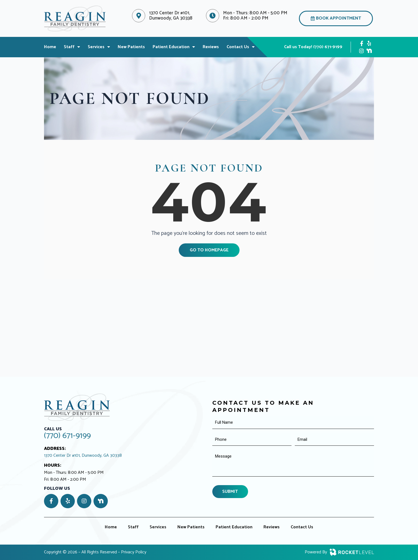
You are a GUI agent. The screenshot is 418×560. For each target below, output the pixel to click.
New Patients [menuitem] (131, 47)
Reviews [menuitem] (211, 47)
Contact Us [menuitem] (241, 47)
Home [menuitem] (50, 47)
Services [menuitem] (99, 47)
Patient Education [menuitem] (174, 47)
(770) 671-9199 (67, 435)
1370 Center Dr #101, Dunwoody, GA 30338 (83, 455)
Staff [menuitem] (72, 47)
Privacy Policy (133, 552)
